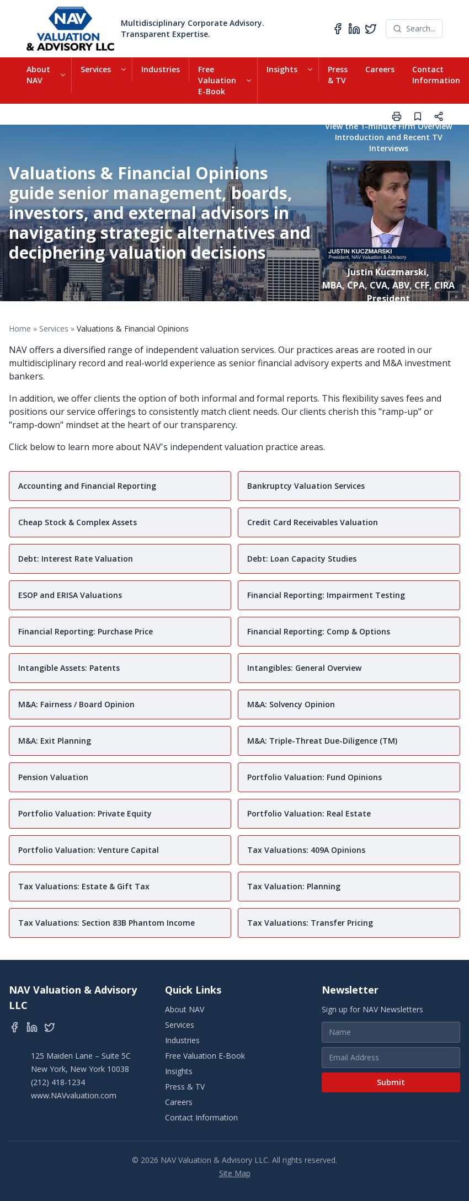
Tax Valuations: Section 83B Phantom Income (106, 922)
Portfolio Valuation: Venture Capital (88, 850)
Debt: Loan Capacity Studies (301, 558)
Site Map (235, 1173)
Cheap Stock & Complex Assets (77, 522)
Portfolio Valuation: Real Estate (309, 813)
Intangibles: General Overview (304, 668)
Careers (380, 69)
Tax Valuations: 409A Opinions (306, 850)
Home (20, 328)
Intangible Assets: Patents (69, 668)
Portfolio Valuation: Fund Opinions (314, 777)
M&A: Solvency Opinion (291, 704)
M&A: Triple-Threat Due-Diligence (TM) (322, 740)
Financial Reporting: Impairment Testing (326, 595)
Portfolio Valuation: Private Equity (85, 813)
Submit (391, 1082)
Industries (160, 69)
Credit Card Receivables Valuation (312, 522)
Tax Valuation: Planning (293, 886)
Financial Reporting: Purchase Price (85, 631)
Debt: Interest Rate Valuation (75, 558)
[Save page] (417, 116)
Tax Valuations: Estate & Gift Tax (84, 886)
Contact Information (436, 75)
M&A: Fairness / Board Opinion (76, 704)
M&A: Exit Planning (54, 740)
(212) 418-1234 (58, 1082)
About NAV (38, 75)
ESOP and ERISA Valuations (70, 595)
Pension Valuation (53, 777)
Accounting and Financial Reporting (87, 486)
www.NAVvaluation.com (73, 1095)
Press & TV (338, 75)
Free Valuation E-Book (217, 80)
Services (96, 69)
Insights (282, 69)
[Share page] (438, 116)
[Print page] (396, 116)
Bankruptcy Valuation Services (306, 486)
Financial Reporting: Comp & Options (318, 631)
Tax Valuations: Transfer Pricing (310, 922)
